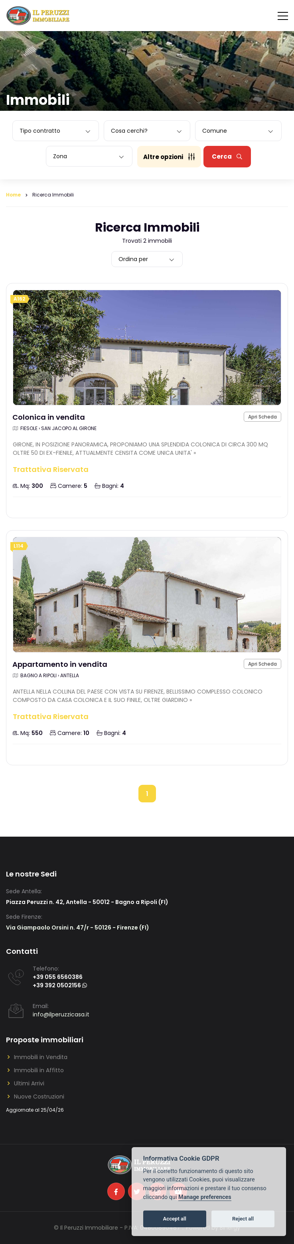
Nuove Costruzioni (39, 1097)
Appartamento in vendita (59, 664)
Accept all (174, 1219)
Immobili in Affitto (39, 1070)
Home (13, 194)
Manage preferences (204, 1197)
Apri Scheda (262, 416)
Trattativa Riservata (51, 469)
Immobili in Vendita (40, 1057)
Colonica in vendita (48, 417)
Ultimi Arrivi (29, 1083)
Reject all (243, 1219)
